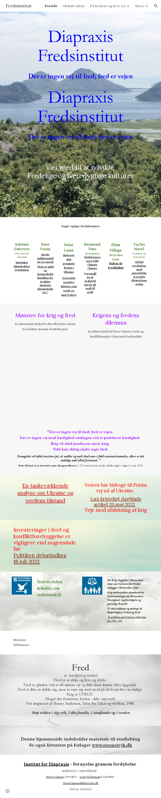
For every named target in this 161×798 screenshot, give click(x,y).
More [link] (139, 6)
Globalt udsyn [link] (73, 6)
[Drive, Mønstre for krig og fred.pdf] (45, 373)
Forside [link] (51, 6)
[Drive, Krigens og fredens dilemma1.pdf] (115, 380)
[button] (156, 6)
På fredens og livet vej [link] (107, 6)
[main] (80, 53)
